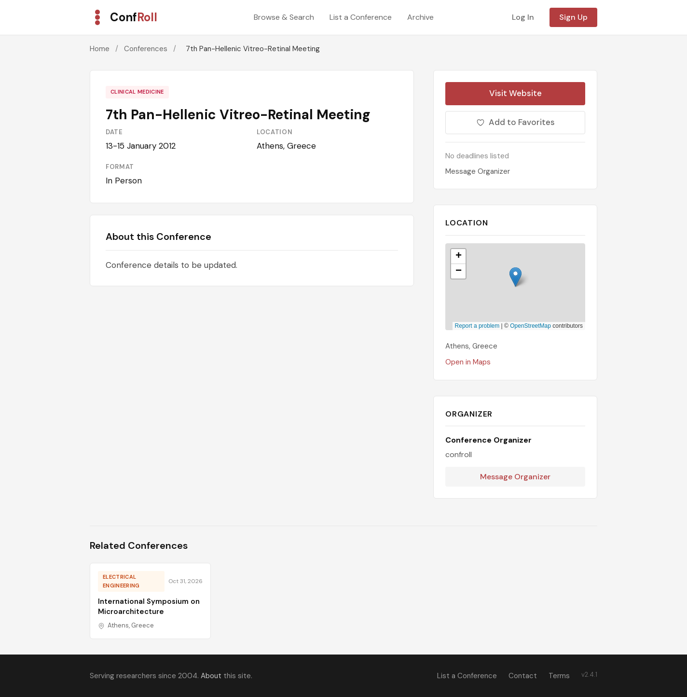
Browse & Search (284, 17)
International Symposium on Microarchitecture (149, 606)
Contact (522, 676)
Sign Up (573, 17)
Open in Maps (468, 362)
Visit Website (515, 93)
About (211, 676)
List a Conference (361, 17)
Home (100, 49)
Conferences (145, 49)
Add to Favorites (515, 122)
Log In (523, 17)
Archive (420, 17)
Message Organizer (477, 171)
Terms (559, 676)
